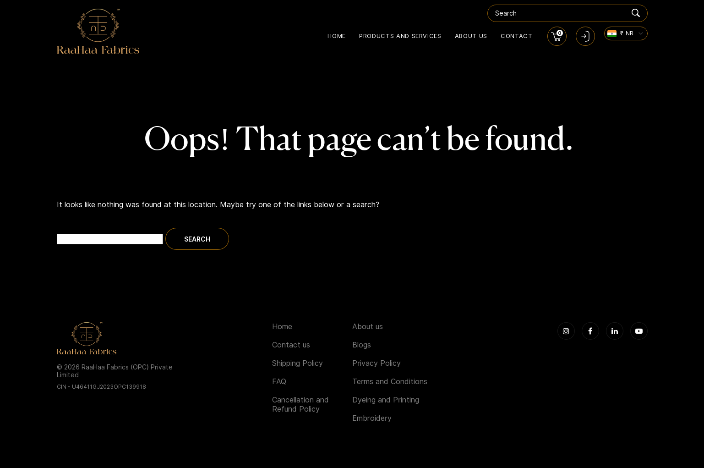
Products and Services (400, 35)
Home (336, 35)
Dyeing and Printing (385, 400)
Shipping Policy (297, 363)
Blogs (361, 345)
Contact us (291, 345)
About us (471, 35)
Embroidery (372, 418)
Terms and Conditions (389, 381)
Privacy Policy (376, 363)
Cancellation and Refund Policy (300, 404)
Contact (517, 35)
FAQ (279, 381)
